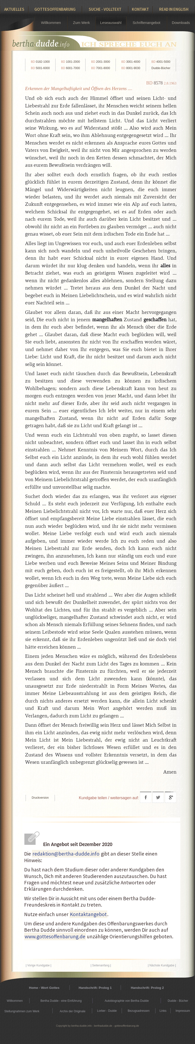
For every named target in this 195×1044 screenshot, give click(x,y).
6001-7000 (70, 68)
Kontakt (140, 9)
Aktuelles (14, 9)
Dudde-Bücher (160, 68)
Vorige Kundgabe (38, 965)
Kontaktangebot (88, 914)
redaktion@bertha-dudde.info (65, 853)
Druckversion (40, 797)
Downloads (181, 23)
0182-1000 (40, 61)
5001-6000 (40, 68)
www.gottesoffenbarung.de (55, 936)
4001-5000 (160, 61)
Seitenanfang (100, 965)
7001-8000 (100, 68)
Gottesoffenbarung (55, 9)
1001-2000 (70, 61)
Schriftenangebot (146, 23)
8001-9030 (130, 68)
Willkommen (51, 23)
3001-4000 (130, 61)
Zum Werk (81, 23)
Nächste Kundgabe (161, 965)
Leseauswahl (111, 23)
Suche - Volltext (105, 9)
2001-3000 (100, 61)
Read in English (173, 9)
